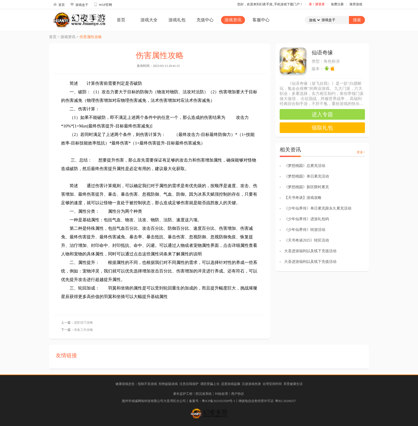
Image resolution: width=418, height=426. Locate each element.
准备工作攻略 (83, 330)
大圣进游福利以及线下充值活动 (310, 251)
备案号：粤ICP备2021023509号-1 (212, 401)
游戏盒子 (79, 4)
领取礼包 (322, 128)
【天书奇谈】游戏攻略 (302, 198)
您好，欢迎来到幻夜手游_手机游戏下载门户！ (270, 4)
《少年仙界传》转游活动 (304, 230)
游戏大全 (149, 20)
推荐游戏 (355, 4)
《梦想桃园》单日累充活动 (306, 176)
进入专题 (322, 114)
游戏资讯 (233, 20)
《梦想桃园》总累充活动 (304, 166)
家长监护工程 (182, 394)
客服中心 (261, 20)
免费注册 (337, 4)
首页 (59, 4)
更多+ (361, 152)
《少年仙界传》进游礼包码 (306, 219)
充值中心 (205, 20)
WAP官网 (103, 4)
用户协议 (237, 394)
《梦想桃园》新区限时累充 (306, 187)
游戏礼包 (177, 20)
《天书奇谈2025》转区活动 (306, 240)
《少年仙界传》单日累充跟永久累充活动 (317, 208)
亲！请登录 (317, 4)
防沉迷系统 (204, 394)
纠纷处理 (221, 394)
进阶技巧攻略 (83, 322)
